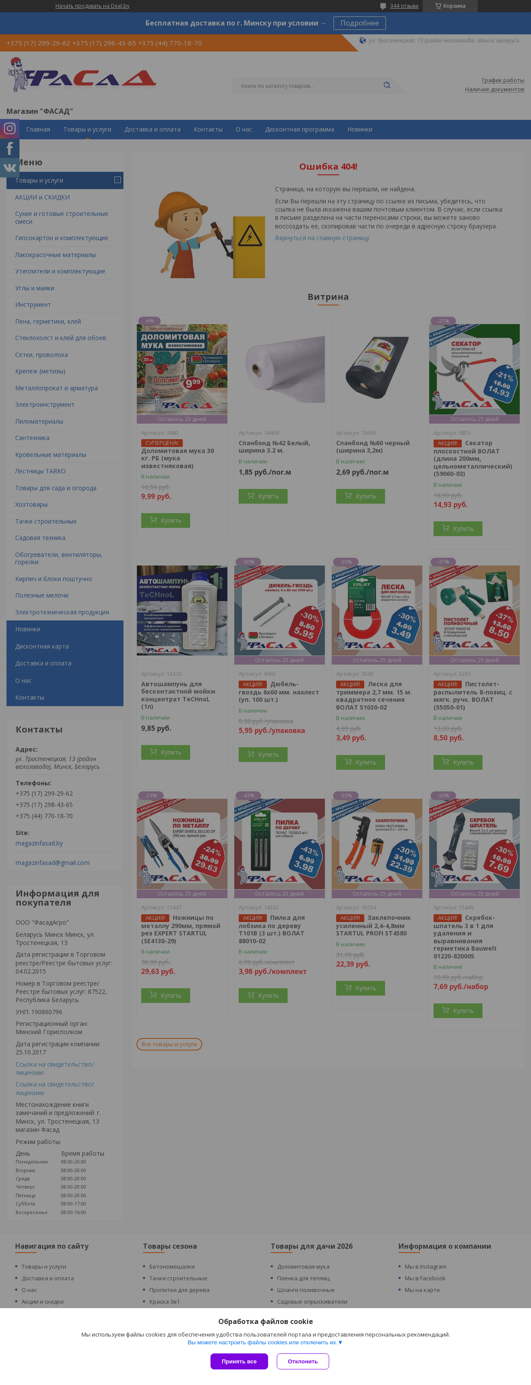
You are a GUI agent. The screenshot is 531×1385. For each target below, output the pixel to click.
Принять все (239, 1361)
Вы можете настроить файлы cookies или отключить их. (262, 1342)
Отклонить (303, 1361)
